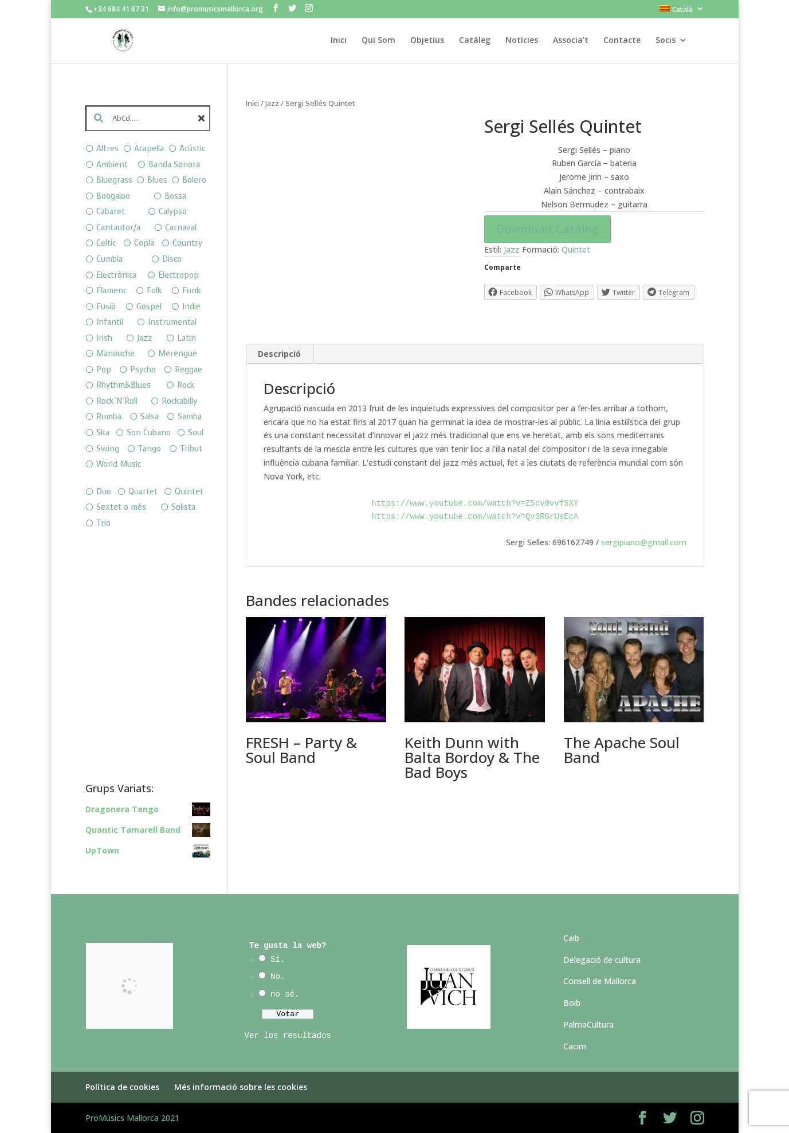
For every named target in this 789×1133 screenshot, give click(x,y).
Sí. (277, 959)
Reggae (188, 369)
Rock (186, 385)
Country (187, 243)
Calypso (173, 211)
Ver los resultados (288, 1035)
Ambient (112, 164)
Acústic (192, 148)
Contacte (622, 40)
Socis (665, 40)
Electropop (178, 275)
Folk (154, 290)
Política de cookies (122, 1086)
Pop (103, 369)
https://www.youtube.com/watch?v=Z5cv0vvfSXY (474, 503)
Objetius (427, 40)
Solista (183, 507)
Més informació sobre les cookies (240, 1086)
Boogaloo (113, 196)
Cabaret (110, 211)
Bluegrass (114, 180)
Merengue (177, 353)
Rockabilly (179, 401)
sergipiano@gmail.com (643, 542)
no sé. (284, 994)
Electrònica (116, 275)
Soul (195, 432)
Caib (571, 938)
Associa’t (570, 40)
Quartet (143, 491)
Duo (103, 491)
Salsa (149, 416)
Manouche (115, 353)
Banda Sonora (174, 164)
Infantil (109, 322)
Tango (149, 448)
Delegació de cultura (602, 959)
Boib (571, 1002)
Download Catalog (547, 229)
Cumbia (109, 259)
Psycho (143, 369)
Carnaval (181, 227)
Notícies (521, 40)
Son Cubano (149, 432)
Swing (107, 448)
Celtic (106, 243)
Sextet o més (121, 507)
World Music (118, 464)
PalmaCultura (588, 1024)
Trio (103, 523)
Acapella (149, 148)
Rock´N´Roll (117, 401)
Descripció (279, 353)
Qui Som (378, 40)
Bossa (175, 196)
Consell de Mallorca (599, 980)
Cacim (574, 1046)
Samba (190, 416)
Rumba (108, 416)
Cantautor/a (118, 227)
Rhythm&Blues (123, 385)
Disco (172, 259)
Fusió (106, 306)
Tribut (191, 448)
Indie (191, 306)
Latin (186, 338)
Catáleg (474, 40)
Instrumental (172, 322)
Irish (104, 338)
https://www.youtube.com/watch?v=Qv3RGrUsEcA (474, 516)
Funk (191, 290)
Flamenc (111, 290)
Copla (144, 243)
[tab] (279, 354)
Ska (102, 432)
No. (277, 976)
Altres (107, 148)
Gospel (149, 306)
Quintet (576, 249)
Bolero (194, 180)
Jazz (272, 103)
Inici (339, 40)
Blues (157, 180)
